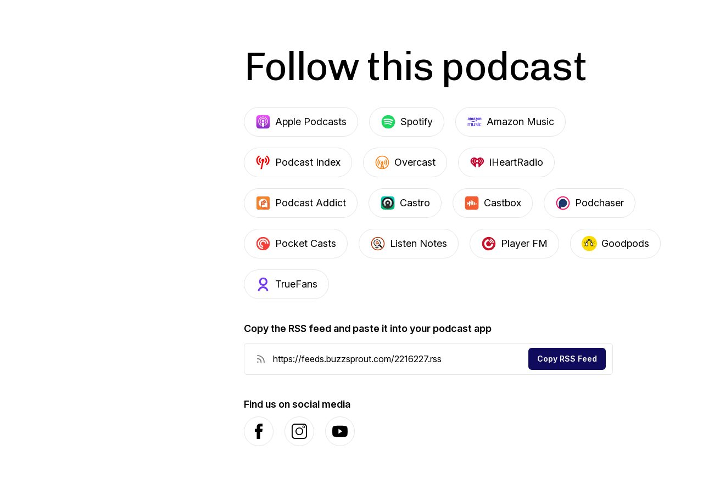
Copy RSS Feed (567, 358)
